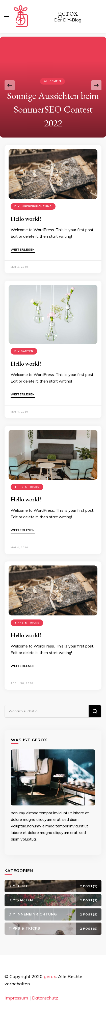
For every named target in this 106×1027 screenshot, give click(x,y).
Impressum (16, 998)
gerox (68, 12)
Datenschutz (45, 998)
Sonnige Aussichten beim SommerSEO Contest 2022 (53, 109)
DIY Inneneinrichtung (33, 206)
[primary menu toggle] (6, 16)
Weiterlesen (23, 249)
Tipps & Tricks (26, 487)
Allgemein (52, 81)
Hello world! (26, 219)
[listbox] (53, 85)
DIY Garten (23, 351)
